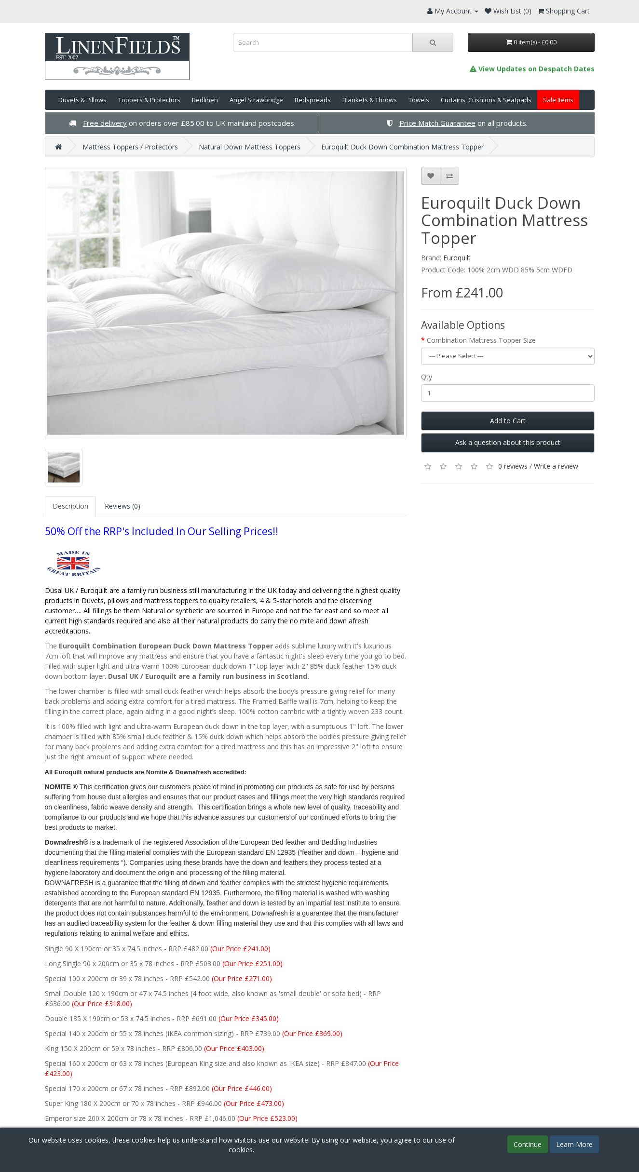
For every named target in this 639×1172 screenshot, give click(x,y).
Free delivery (105, 123)
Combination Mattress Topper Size (481, 340)
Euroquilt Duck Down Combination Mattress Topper (402, 146)
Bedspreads (313, 99)
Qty (426, 376)
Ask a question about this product (507, 442)
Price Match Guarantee (437, 123)
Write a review (556, 466)
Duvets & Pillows (82, 99)
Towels (418, 99)
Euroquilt (457, 257)
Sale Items (558, 99)
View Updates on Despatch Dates (532, 68)
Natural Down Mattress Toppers (249, 146)
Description (70, 506)
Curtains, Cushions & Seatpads (486, 99)
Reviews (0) (122, 506)
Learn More (574, 1144)
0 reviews (513, 466)
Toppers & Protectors (149, 99)
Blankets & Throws (369, 99)
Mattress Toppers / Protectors (130, 146)
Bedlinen (205, 99)
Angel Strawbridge (256, 99)
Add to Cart (508, 420)
